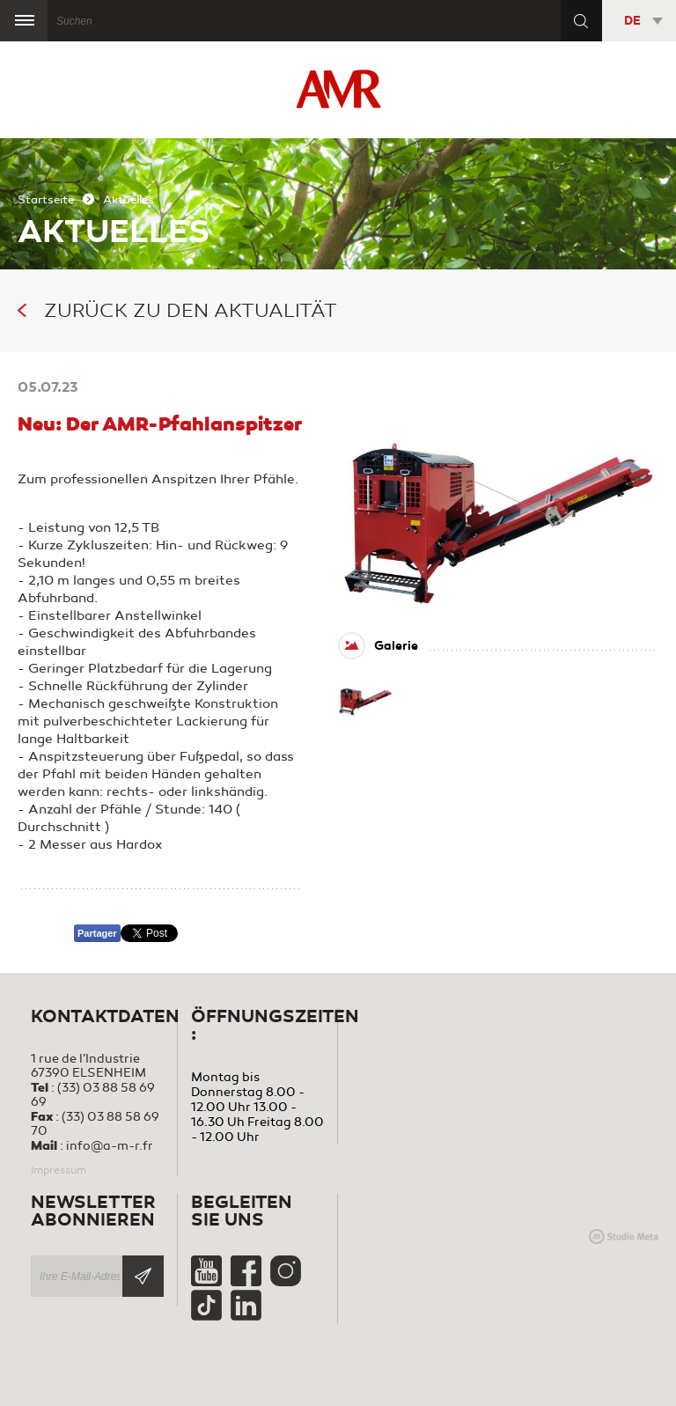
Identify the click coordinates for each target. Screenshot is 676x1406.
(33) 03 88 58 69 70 (95, 1123)
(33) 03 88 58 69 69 (93, 1094)
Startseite (46, 200)
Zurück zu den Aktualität (177, 310)
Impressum (58, 1170)
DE (632, 20)
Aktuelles (128, 200)
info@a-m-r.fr (109, 1145)
